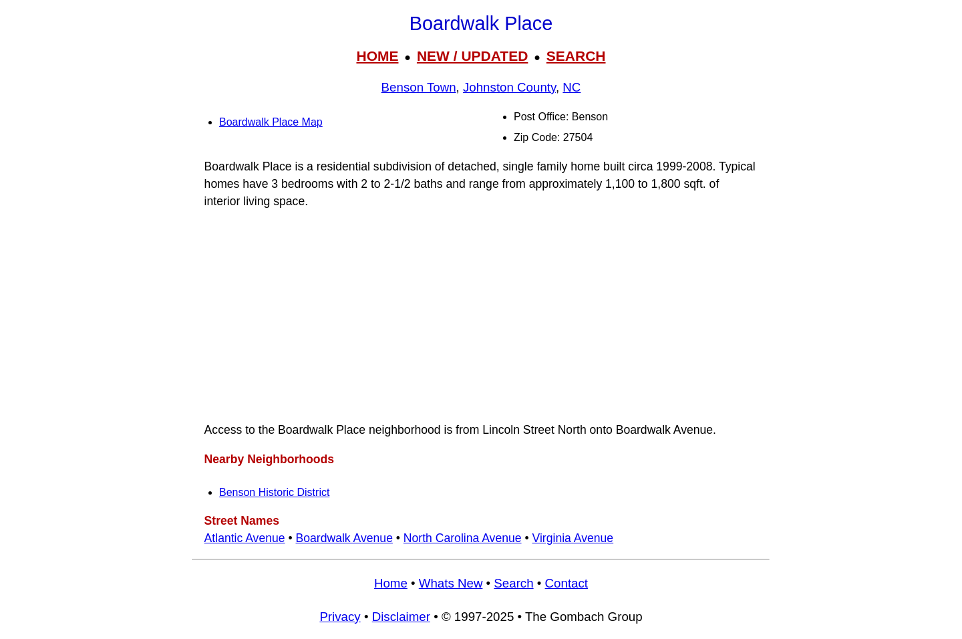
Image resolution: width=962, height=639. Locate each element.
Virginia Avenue (573, 538)
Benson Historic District (274, 492)
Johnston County (509, 87)
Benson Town (418, 87)
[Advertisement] (481, 315)
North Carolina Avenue (463, 538)
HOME (377, 55)
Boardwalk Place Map (271, 122)
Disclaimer (401, 617)
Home (391, 583)
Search (513, 583)
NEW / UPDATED (472, 55)
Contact (566, 583)
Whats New (451, 583)
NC (572, 87)
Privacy (339, 617)
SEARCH (576, 55)
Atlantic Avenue (244, 538)
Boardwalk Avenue (344, 538)
